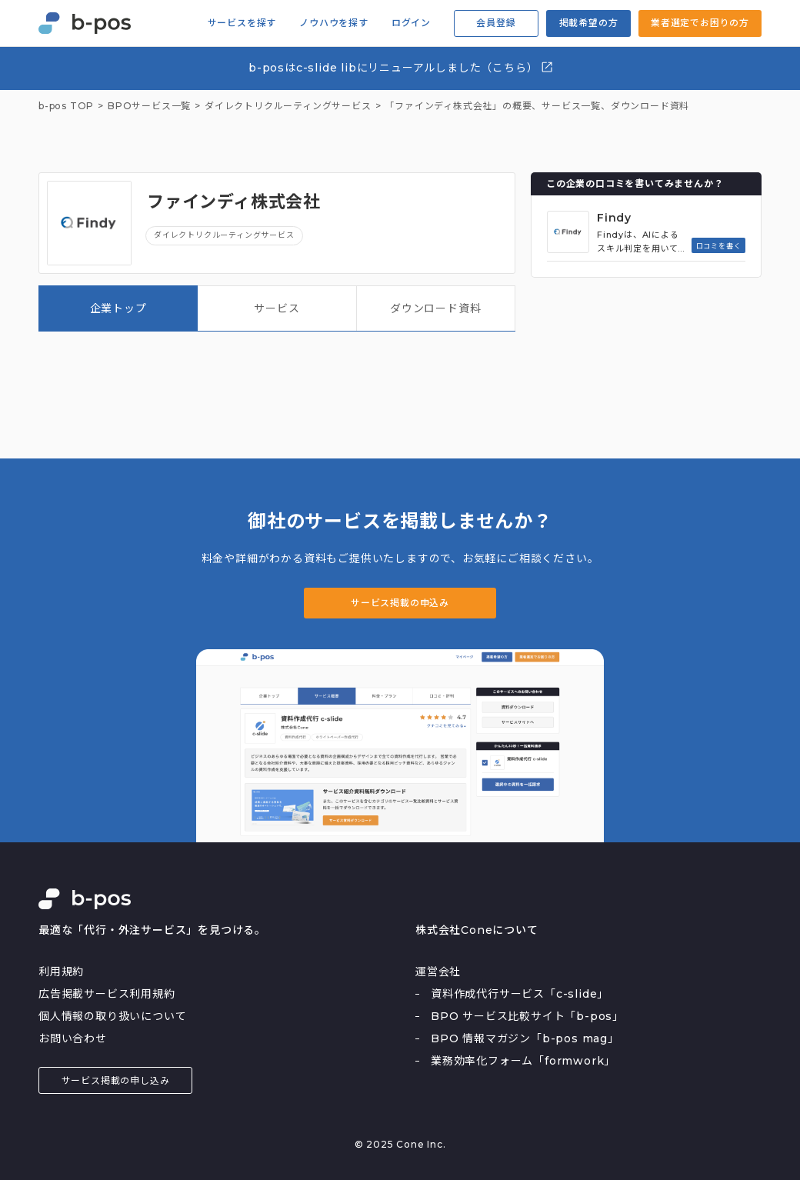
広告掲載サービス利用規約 (106, 994)
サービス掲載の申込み (400, 602)
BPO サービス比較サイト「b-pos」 (527, 1016)
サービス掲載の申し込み (116, 1080)
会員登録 (495, 22)
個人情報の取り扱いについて (112, 1016)
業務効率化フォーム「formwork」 (523, 1061)
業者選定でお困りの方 (700, 22)
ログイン (411, 23)
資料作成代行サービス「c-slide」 (519, 994)
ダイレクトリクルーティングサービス (224, 235)
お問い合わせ (72, 1038)
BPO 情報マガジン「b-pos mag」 (525, 1038)
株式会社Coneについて (476, 930)
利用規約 (61, 971)
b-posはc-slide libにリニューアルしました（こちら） (401, 67)
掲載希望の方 (588, 22)
